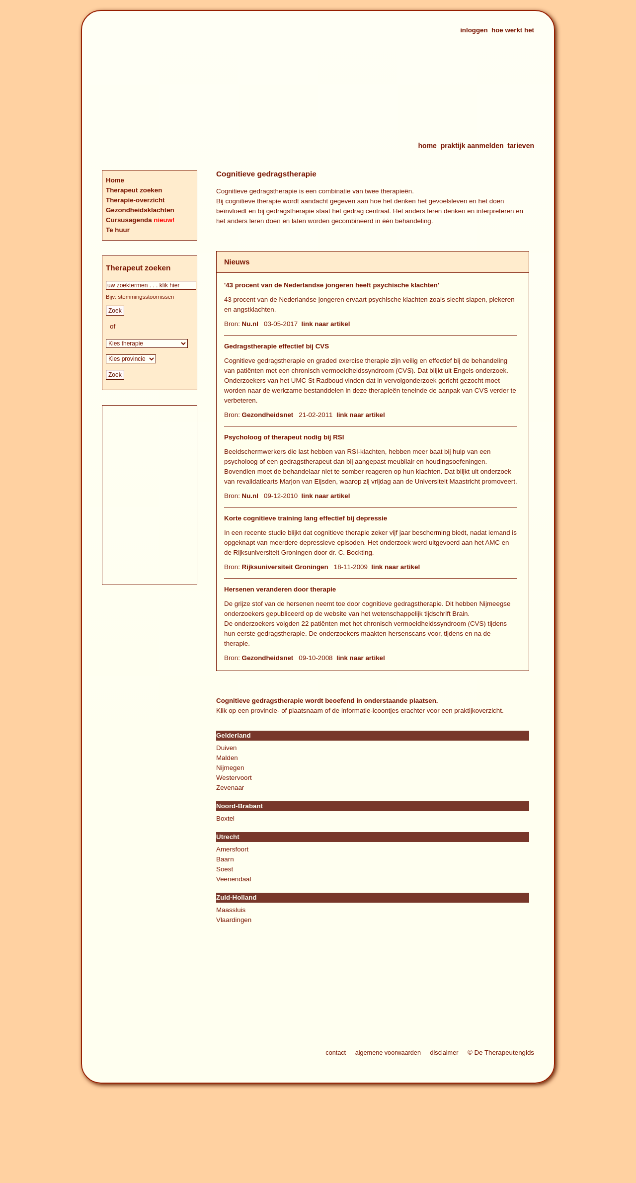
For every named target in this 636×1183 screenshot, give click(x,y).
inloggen (474, 30)
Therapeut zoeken (134, 190)
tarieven (520, 146)
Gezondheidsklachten (140, 210)
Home (115, 180)
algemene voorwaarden (388, 1052)
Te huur (118, 230)
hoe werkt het (512, 30)
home (427, 146)
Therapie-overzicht (135, 200)
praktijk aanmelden (472, 146)
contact (335, 1052)
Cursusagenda (130, 220)
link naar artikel (326, 324)
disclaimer (444, 1052)
